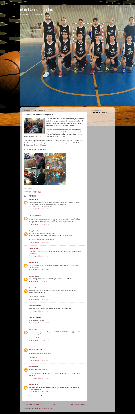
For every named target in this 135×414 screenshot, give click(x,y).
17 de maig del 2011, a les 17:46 (39, 209)
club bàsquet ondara (37, 10)
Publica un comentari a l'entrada (36, 396)
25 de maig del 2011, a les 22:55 (39, 340)
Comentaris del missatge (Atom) (44, 408)
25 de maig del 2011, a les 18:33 (39, 323)
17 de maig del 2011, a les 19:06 (39, 224)
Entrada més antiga (76, 404)
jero (30, 329)
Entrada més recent (32, 404)
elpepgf (31, 199)
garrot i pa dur (33, 248)
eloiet (30, 288)
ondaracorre (33, 305)
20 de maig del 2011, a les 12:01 (39, 299)
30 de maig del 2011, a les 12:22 (39, 378)
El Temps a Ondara (100, 112)
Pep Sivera (32, 215)
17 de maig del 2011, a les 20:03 (39, 256)
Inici (54, 404)
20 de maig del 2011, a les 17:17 (39, 311)
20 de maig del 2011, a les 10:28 (39, 281)
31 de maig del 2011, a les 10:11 (39, 392)
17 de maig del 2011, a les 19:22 (39, 242)
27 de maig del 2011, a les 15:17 (39, 360)
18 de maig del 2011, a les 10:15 (39, 269)
